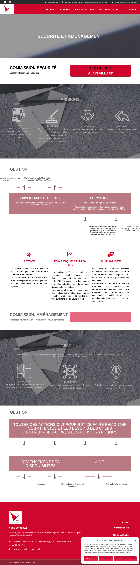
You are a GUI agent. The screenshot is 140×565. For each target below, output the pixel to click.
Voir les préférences (125, 559)
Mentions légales (121, 535)
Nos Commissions (110, 9)
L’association (84, 9)
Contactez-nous (121, 528)
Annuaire (65, 9)
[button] (136, 540)
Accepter (90, 559)
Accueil (50, 9)
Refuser (106, 559)
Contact (131, 9)
